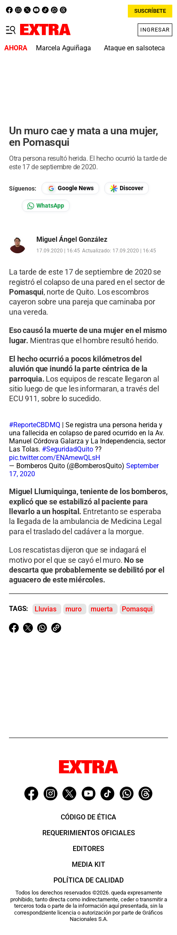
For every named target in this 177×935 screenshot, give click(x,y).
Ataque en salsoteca (134, 48)
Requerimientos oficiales (88, 833)
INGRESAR (157, 29)
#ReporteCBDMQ (34, 425)
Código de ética (88, 817)
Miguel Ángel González (71, 239)
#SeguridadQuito (67, 449)
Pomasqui (137, 609)
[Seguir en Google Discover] (126, 188)
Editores (88, 849)
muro (73, 609)
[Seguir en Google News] (70, 188)
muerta (102, 609)
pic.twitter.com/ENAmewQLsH (54, 458)
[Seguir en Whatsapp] (46, 206)
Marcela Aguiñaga (63, 48)
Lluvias (45, 609)
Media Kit (88, 864)
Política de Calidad (88, 880)
